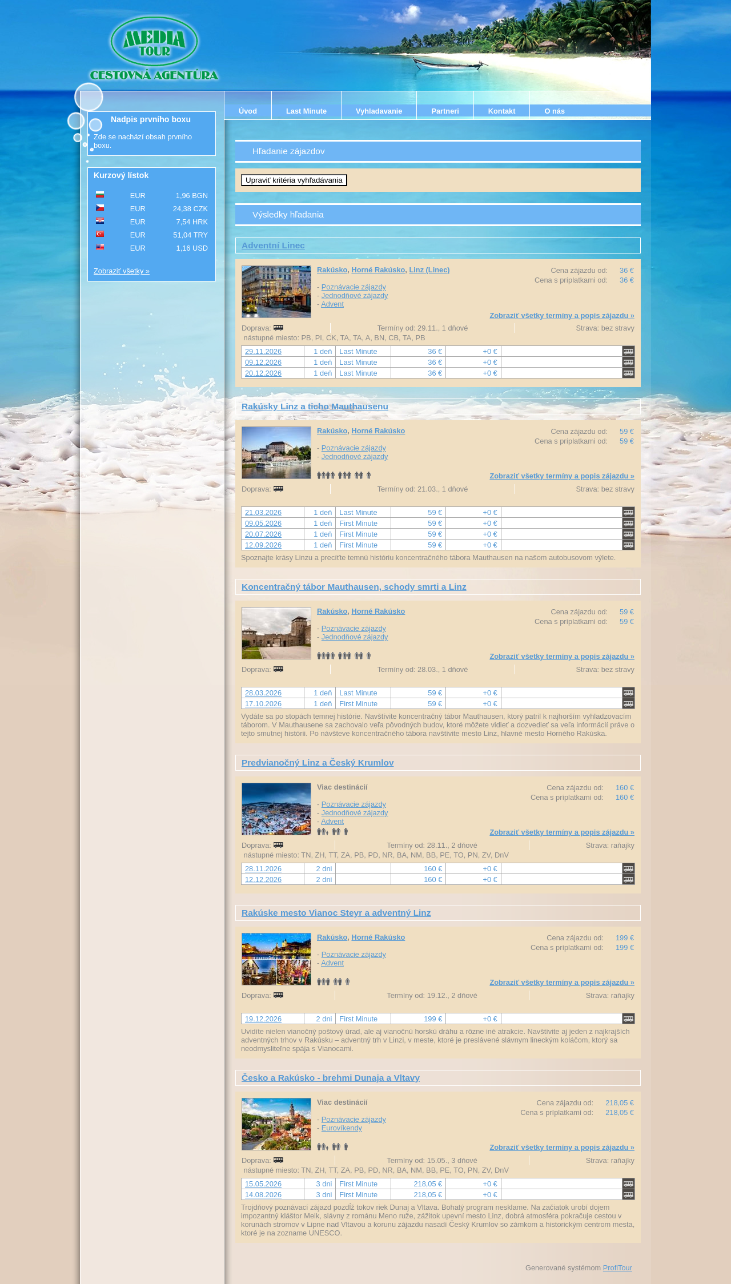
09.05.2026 (263, 523)
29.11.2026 (263, 351)
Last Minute (306, 111)
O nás (554, 111)
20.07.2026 (263, 534)
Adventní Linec (273, 245)
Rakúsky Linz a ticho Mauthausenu (315, 406)
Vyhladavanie (379, 111)
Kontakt (502, 111)
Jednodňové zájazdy (355, 295)
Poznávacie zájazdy (354, 287)
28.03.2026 (263, 693)
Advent (332, 304)
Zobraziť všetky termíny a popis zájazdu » (561, 315)
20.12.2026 (263, 373)
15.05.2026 (263, 1184)
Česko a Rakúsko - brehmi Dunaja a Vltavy (331, 1077)
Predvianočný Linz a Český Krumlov (318, 762)
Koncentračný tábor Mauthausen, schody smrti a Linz (354, 586)
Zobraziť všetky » (122, 271)
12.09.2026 (263, 545)
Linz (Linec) (429, 269)
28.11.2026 (263, 868)
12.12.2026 (263, 879)
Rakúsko (332, 269)
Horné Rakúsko (378, 269)
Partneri (445, 111)
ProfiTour (617, 1267)
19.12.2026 (263, 1019)
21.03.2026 (263, 512)
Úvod (248, 111)
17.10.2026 (263, 703)
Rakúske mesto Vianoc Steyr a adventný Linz (336, 912)
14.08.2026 (263, 1194)
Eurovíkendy (342, 1128)
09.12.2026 (263, 362)
